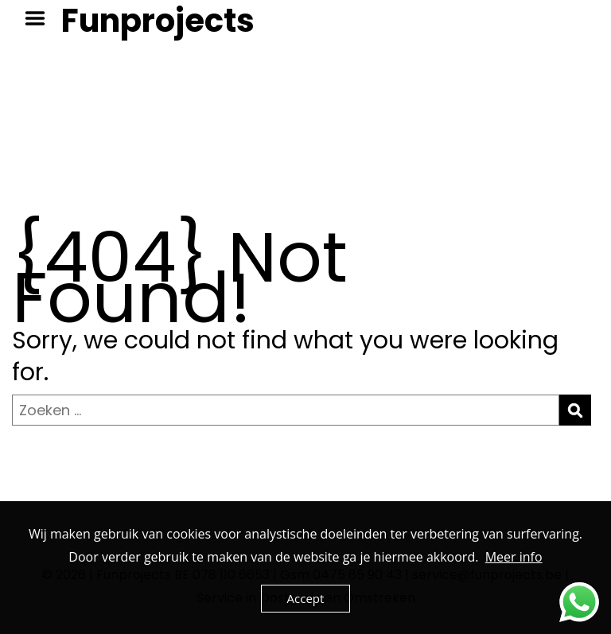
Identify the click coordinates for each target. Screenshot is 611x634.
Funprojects (158, 21)
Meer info (514, 557)
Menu (40, 18)
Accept (306, 598)
